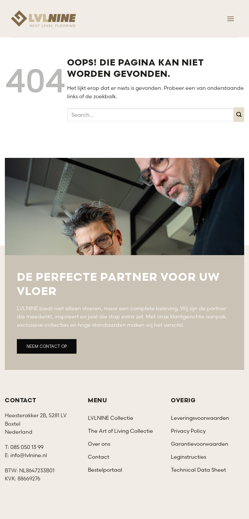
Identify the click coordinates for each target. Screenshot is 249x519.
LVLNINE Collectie (110, 418)
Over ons (99, 444)
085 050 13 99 (26, 447)
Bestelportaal (105, 469)
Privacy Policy (188, 431)
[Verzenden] (239, 114)
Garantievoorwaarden (199, 444)
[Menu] (230, 19)
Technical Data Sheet (198, 469)
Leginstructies (188, 457)
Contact (98, 457)
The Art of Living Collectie (120, 431)
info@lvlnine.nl (28, 455)
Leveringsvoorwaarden (200, 418)
